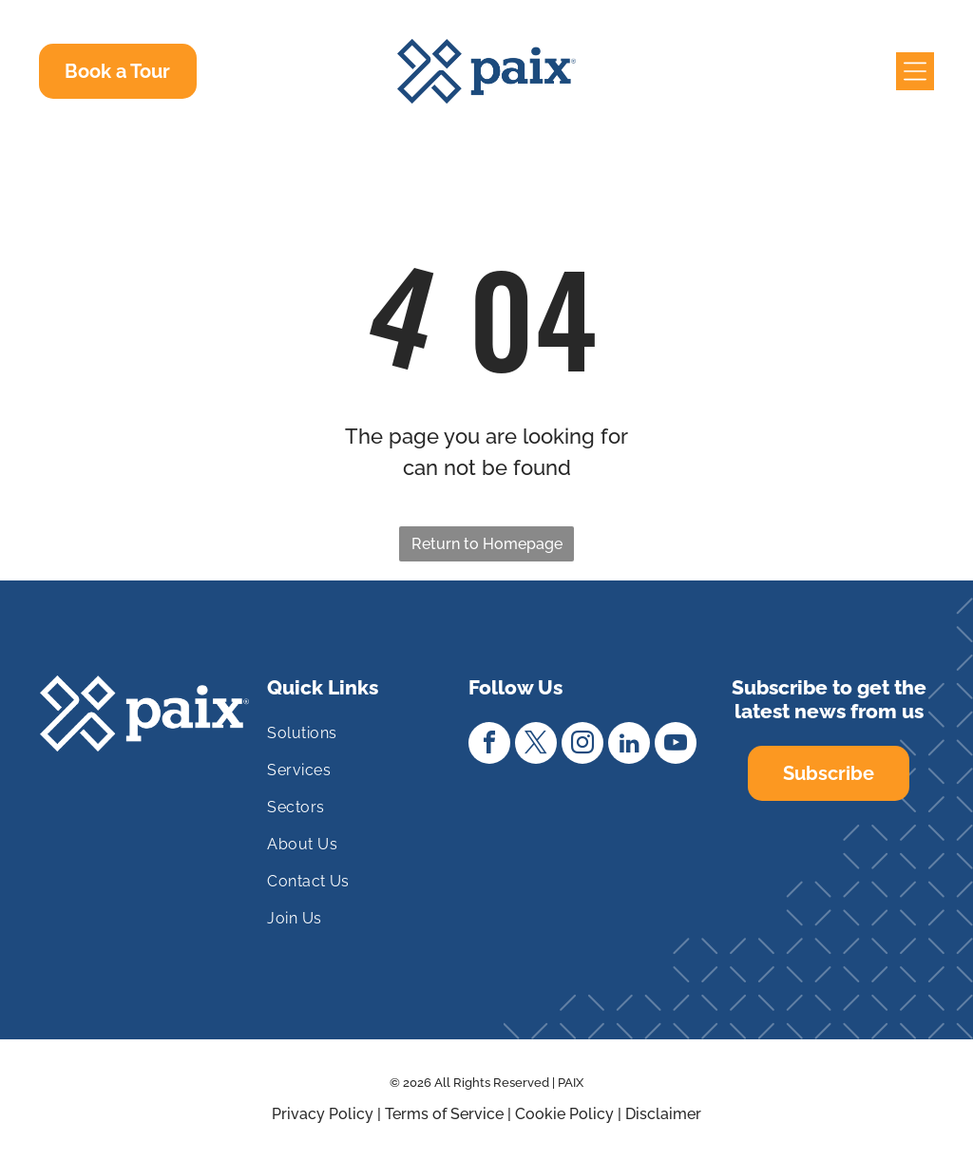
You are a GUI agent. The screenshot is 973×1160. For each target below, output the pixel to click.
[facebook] (489, 745)
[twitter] (536, 745)
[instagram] (582, 745)
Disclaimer (663, 1114)
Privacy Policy (322, 1114)
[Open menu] (915, 71)
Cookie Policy (564, 1114)
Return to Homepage (487, 544)
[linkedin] (629, 745)
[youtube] (675, 745)
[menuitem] (358, 740)
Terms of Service (444, 1114)
